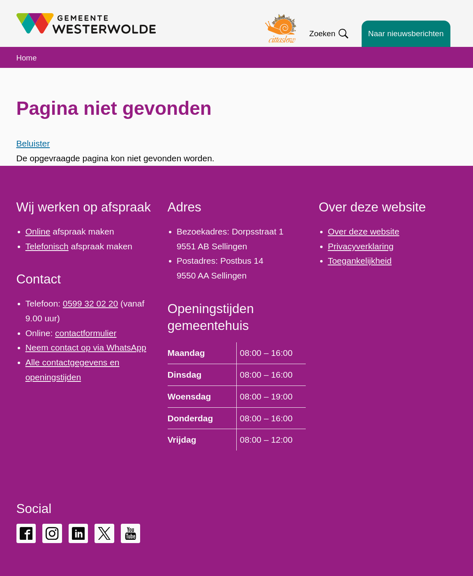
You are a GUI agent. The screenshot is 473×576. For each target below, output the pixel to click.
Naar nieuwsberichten (406, 33)
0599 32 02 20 (90, 303)
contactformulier (85, 333)
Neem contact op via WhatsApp (85, 347)
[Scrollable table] (237, 396)
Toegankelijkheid (360, 260)
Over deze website (363, 231)
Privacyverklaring (361, 246)
